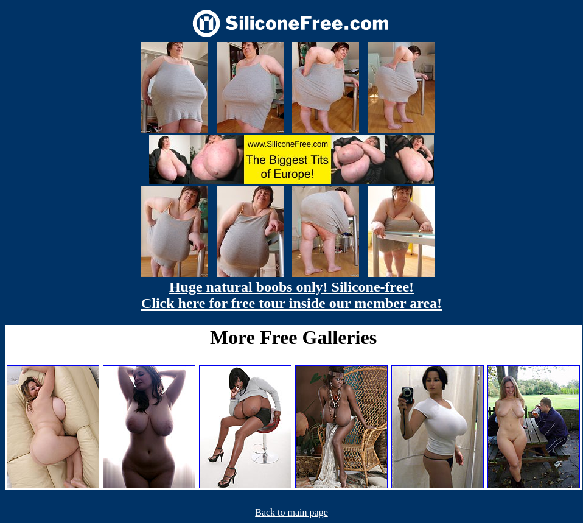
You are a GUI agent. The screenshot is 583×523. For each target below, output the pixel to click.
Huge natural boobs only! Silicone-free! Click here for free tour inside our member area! (291, 295)
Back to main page (291, 512)
